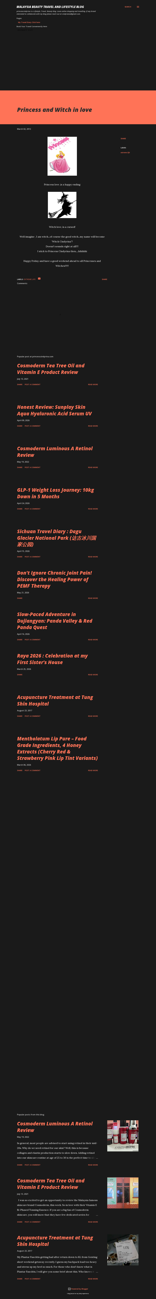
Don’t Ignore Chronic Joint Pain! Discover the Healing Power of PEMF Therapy (54, 579)
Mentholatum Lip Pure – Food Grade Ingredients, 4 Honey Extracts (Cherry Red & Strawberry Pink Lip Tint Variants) (57, 748)
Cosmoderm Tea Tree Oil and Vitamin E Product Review (50, 368)
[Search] (128, 6)
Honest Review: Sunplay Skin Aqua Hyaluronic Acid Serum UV (54, 410)
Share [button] (123, 138)
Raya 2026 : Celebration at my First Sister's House (52, 658)
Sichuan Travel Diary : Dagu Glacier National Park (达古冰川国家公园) (56, 538)
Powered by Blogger (78, 1289)
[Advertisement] (73, 73)
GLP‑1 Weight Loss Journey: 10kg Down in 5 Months (55, 493)
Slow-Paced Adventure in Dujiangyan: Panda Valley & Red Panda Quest (54, 621)
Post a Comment (32, 384)
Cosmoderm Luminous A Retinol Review (55, 451)
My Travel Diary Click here (29, 22)
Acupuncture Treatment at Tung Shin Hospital (55, 700)
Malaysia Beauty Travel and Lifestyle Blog (50, 7)
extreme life (125, 152)
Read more (93, 384)
